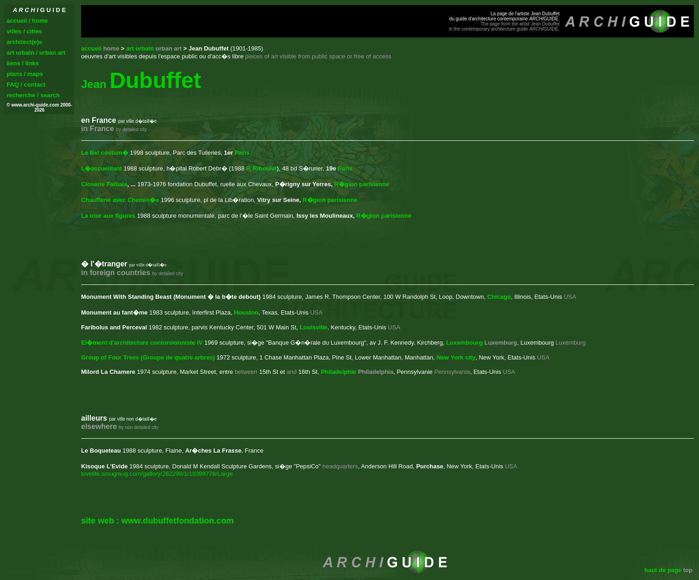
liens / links (22, 63)
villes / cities (24, 31)
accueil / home (27, 20)
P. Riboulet (261, 168)
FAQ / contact (25, 84)
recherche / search (33, 95)
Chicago (499, 296)
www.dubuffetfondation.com (177, 520)
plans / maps (24, 73)
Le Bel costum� (104, 152)
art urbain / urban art (35, 52)
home (111, 48)
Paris (242, 152)
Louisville (313, 327)
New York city (455, 357)
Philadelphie (338, 371)
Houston (246, 312)
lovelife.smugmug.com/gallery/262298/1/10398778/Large (157, 473)
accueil (91, 48)
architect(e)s (24, 41)
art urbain (154, 48)
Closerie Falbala (104, 184)
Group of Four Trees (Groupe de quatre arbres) (148, 357)
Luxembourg (464, 342)
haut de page (662, 570)
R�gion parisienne (361, 184)
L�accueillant (101, 168)
